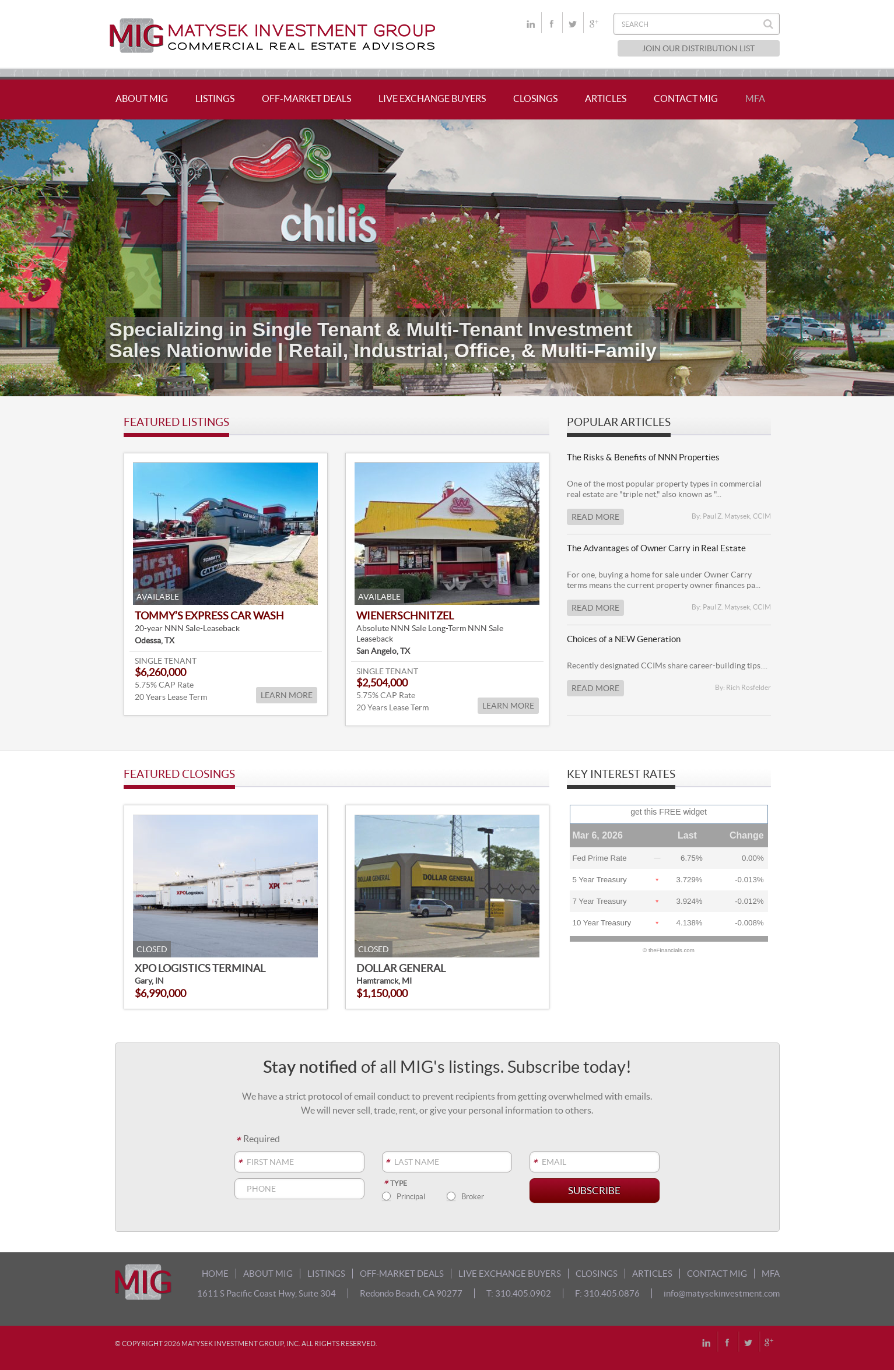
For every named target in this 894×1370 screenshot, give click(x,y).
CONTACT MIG (686, 98)
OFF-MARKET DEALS (306, 98)
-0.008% (749, 922)
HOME (215, 1274)
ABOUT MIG (141, 98)
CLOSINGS (535, 98)
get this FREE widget (668, 811)
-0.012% (749, 901)
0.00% (753, 858)
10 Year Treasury (602, 922)
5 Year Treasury (600, 879)
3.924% (689, 901)
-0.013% (749, 879)
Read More (595, 517)
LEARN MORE (287, 695)
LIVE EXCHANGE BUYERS (432, 98)
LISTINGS (214, 98)
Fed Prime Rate (600, 858)
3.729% (689, 879)
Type (394, 1183)
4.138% (689, 922)
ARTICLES (605, 98)
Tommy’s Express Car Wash (209, 616)
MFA (755, 98)
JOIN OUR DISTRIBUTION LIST (698, 48)
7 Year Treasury (600, 901)
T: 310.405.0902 (518, 1293)
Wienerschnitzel (405, 616)
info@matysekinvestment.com (722, 1293)
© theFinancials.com (669, 950)
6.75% (692, 858)
